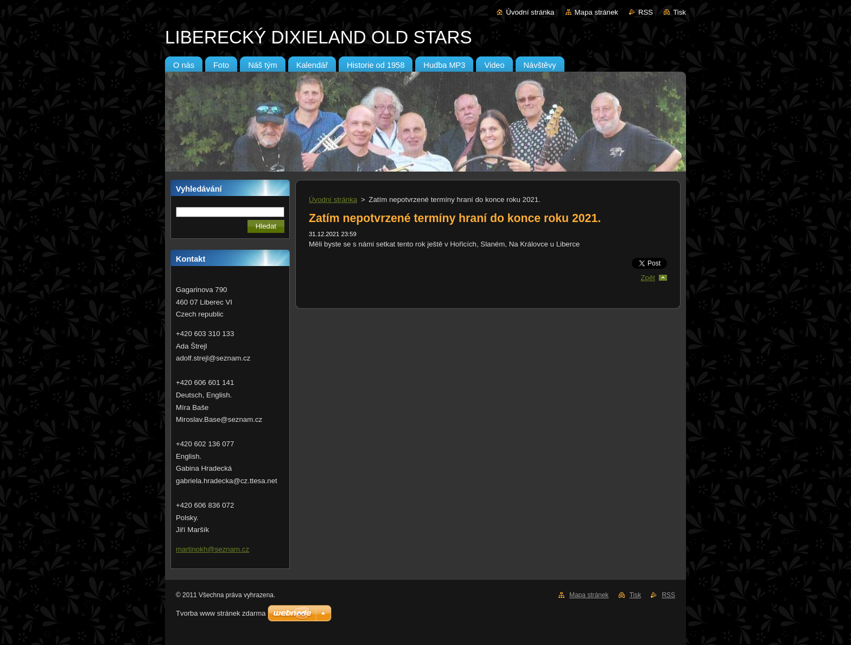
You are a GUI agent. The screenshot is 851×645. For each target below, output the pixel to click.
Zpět (647, 278)
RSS (645, 12)
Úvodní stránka (530, 12)
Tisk (679, 12)
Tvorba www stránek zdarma (220, 613)
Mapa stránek (596, 12)
